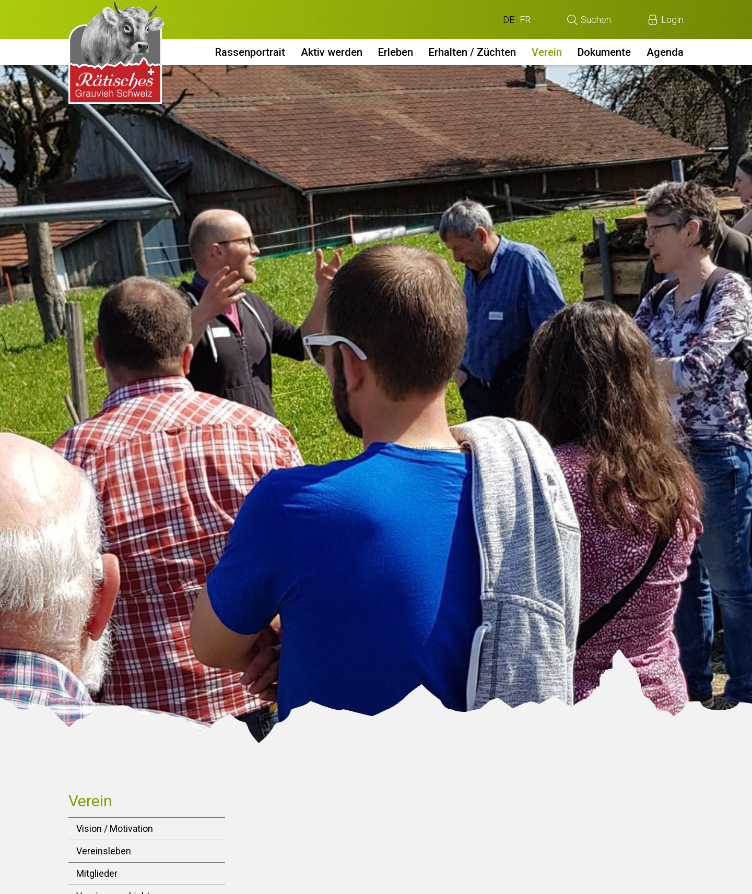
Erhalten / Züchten (472, 52)
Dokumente (604, 52)
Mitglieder (97, 873)
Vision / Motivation (114, 828)
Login (672, 19)
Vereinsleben (103, 850)
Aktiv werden (331, 52)
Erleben (395, 52)
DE (508, 19)
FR (525, 19)
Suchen (596, 19)
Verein (547, 52)
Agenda (665, 52)
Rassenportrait (250, 52)
